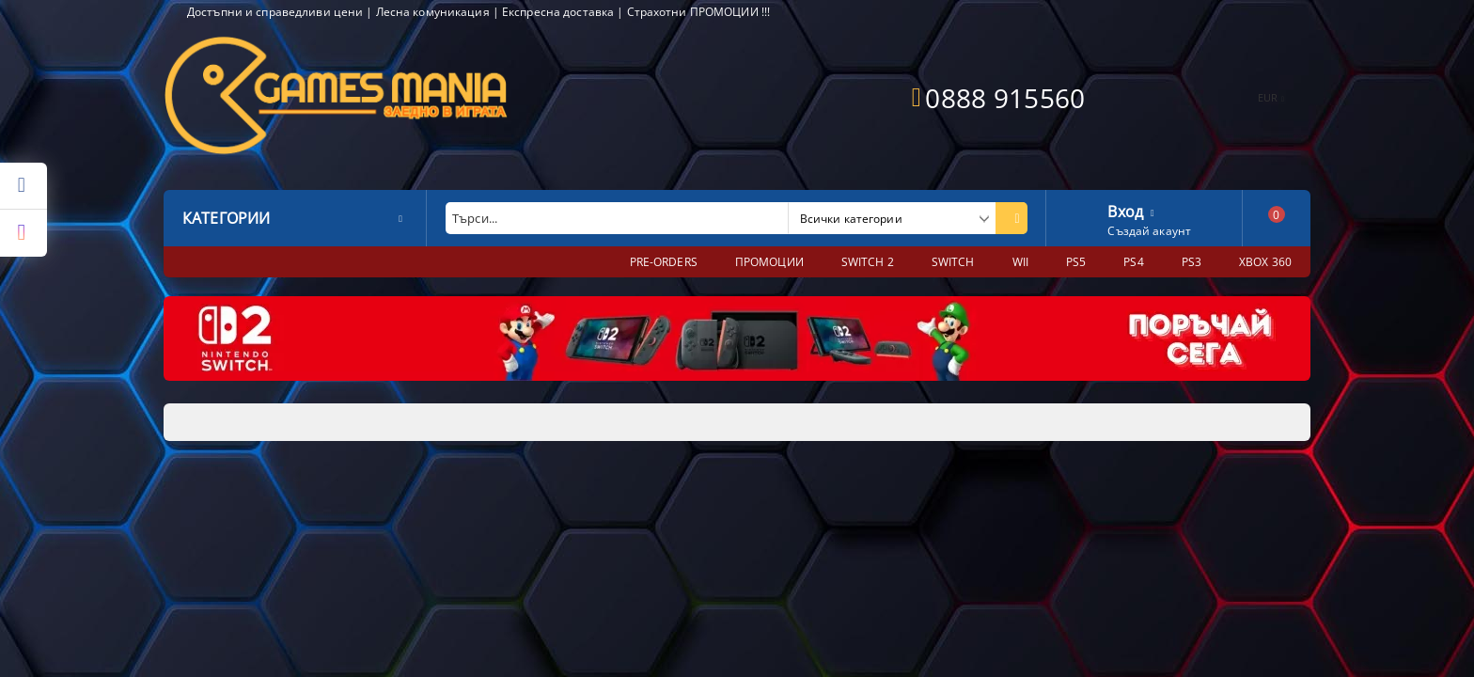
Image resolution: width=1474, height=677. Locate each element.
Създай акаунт (1149, 231)
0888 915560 (1005, 98)
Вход (1125, 209)
